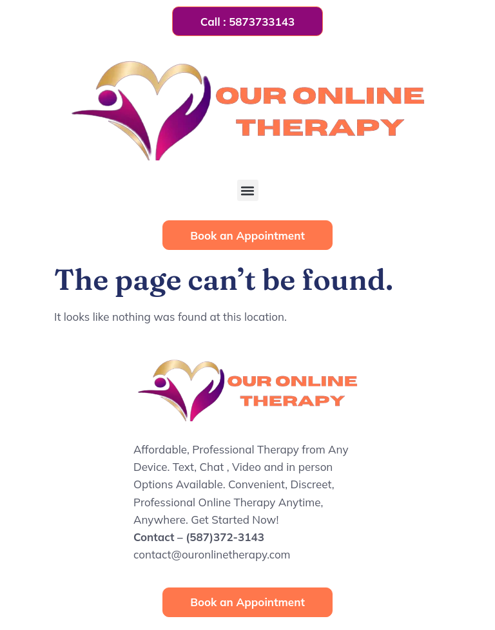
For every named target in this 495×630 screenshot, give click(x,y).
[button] (247, 190)
